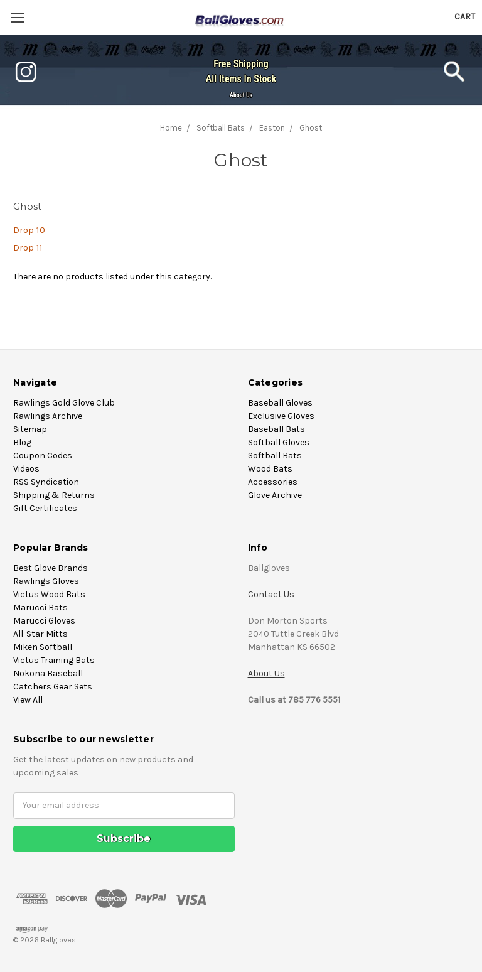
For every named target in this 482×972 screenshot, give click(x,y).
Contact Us (271, 594)
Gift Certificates (45, 508)
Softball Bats (275, 455)
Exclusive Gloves (281, 416)
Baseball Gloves (280, 402)
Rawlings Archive (47, 416)
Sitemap (30, 429)
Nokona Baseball (48, 673)
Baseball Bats (276, 429)
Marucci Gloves (44, 620)
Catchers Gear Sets (52, 686)
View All (28, 699)
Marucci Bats (40, 607)
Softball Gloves (278, 442)
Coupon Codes (42, 455)
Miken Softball (42, 647)
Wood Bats (270, 468)
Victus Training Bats (54, 660)
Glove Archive (275, 495)
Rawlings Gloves (46, 581)
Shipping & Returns (54, 495)
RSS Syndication (46, 482)
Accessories (272, 482)
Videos (26, 468)
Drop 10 (29, 229)
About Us (241, 95)
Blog (22, 442)
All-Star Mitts (40, 634)
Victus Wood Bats (49, 594)
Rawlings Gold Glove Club (64, 402)
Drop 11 (28, 247)
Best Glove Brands (50, 568)
